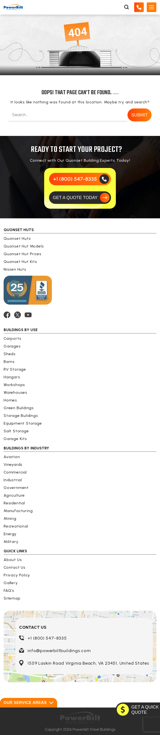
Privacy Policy (17, 575)
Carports (12, 338)
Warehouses (15, 392)
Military (11, 541)
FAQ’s (9, 590)
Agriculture (14, 495)
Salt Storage (16, 431)
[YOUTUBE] (28, 314)
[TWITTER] (17, 314)
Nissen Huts (15, 269)
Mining (10, 518)
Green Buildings (19, 408)
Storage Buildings (21, 415)
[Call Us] (139, 7)
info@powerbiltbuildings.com (59, 650)
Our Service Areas (29, 702)
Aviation (12, 456)
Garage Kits (15, 438)
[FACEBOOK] (7, 314)
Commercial (15, 472)
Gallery (11, 583)
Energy (10, 534)
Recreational (16, 526)
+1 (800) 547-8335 (47, 638)
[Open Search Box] (126, 7)
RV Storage (15, 369)
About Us (13, 559)
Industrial (13, 480)
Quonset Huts (17, 238)
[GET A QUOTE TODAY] (80, 197)
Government (16, 487)
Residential (14, 503)
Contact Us (15, 567)
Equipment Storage (23, 423)
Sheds (10, 354)
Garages (12, 346)
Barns (9, 361)
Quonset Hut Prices (22, 254)
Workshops (14, 384)
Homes (10, 400)
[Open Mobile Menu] (151, 7)
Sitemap (12, 598)
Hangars (12, 377)
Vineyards (13, 464)
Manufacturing (18, 510)
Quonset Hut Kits (20, 261)
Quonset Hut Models (24, 246)
